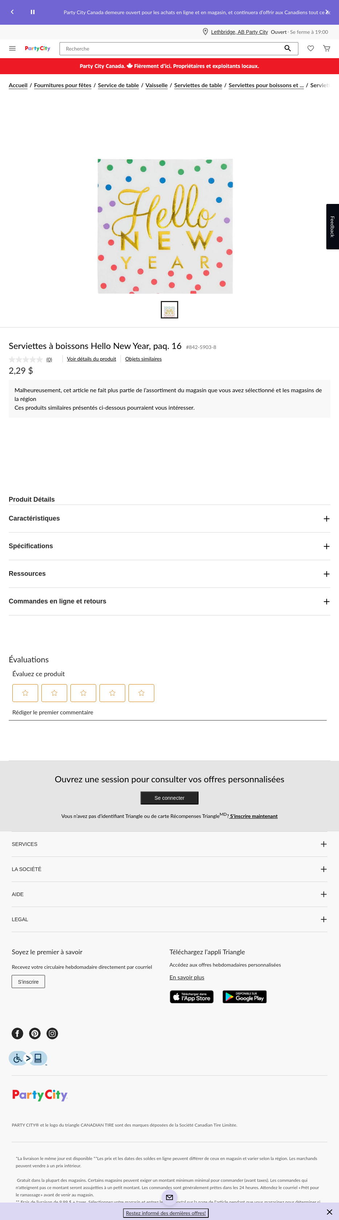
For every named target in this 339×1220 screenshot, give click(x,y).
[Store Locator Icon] (205, 32)
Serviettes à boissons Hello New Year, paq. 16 (95, 345)
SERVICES (169, 844)
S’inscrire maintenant (253, 816)
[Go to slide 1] (169, 309)
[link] (33, 359)
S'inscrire (28, 982)
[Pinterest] (35, 1033)
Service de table (118, 84)
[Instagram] (52, 1033)
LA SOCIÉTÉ (169, 869)
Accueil (18, 84)
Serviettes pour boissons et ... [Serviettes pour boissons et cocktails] (266, 84)
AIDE (169, 894)
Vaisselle (157, 84)
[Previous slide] (12, 12)
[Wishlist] (310, 49)
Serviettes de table (198, 84)
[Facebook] (17, 1033)
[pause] (32, 12)
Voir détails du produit (91, 359)
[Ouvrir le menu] (12, 48)
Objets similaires (143, 359)
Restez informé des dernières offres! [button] (166, 1213)
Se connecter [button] (170, 798)
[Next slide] (326, 12)
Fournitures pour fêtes (62, 84)
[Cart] (326, 49)
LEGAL (169, 919)
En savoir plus (187, 977)
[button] (287, 48)
